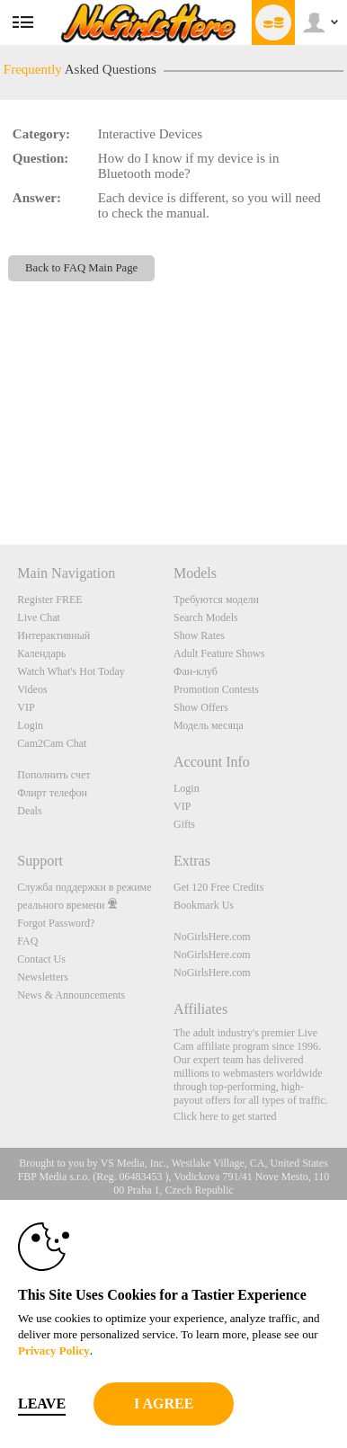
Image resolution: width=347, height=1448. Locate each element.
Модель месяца (209, 725)
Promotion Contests (216, 689)
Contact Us (41, 959)
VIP (25, 707)
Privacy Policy (54, 1350)
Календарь (41, 653)
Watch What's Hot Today (71, 671)
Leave (42, 1403)
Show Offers (201, 707)
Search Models (206, 617)
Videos (32, 689)
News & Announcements (71, 995)
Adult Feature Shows (219, 653)
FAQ (27, 941)
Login (30, 725)
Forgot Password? (55, 923)
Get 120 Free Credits (218, 887)
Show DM (0, 477)
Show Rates (199, 635)
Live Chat (38, 617)
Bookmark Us (204, 905)
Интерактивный (53, 635)
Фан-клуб (196, 671)
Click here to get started (225, 1116)
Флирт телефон (52, 792)
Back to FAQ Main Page (81, 268)
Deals (29, 810)
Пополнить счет (53, 774)
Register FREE (49, 599)
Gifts (184, 824)
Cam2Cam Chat (51, 743)
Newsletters (42, 977)
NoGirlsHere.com (212, 936)
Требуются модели (216, 599)
